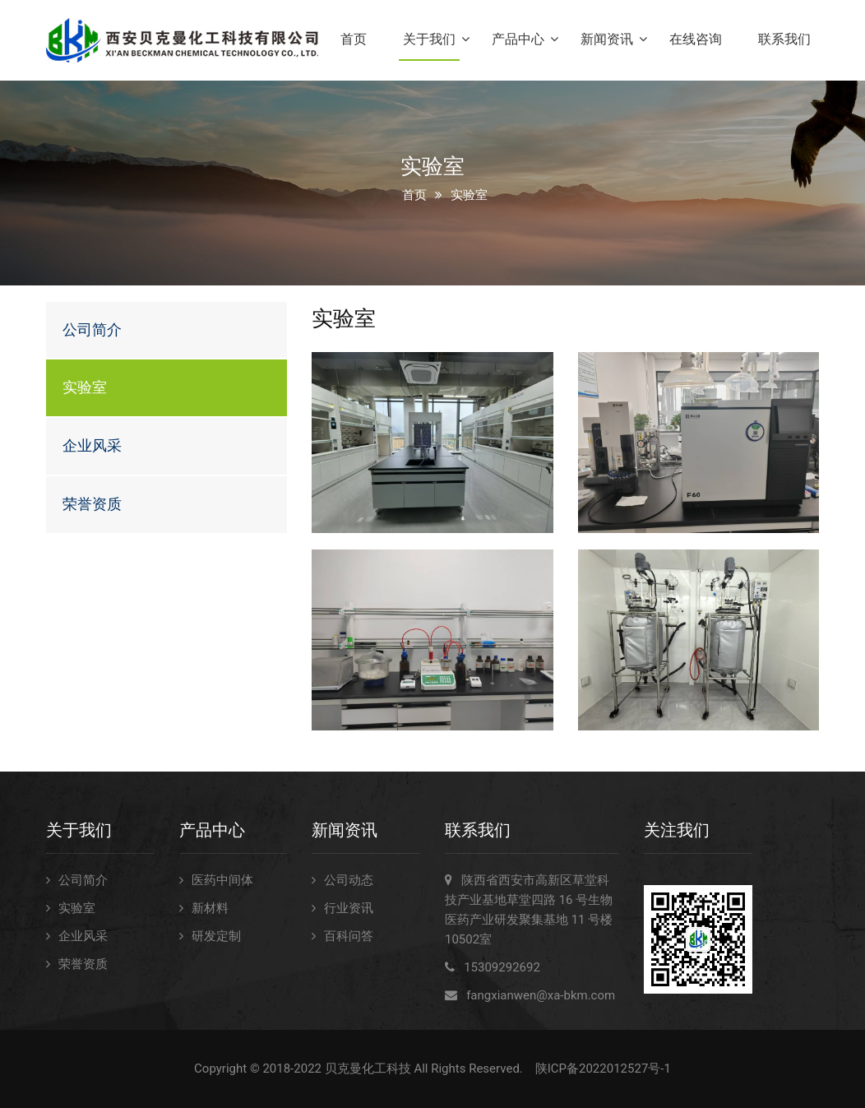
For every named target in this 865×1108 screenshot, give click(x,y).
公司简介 (92, 329)
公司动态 (348, 880)
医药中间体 (222, 880)
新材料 (210, 908)
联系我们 (784, 39)
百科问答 (348, 936)
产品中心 (518, 39)
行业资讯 (348, 908)
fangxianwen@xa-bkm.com (540, 995)
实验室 (84, 387)
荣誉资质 (92, 503)
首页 (353, 39)
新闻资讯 (607, 39)
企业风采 (92, 445)
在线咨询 (695, 39)
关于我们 (429, 39)
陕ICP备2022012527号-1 (603, 1068)
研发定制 (216, 936)
